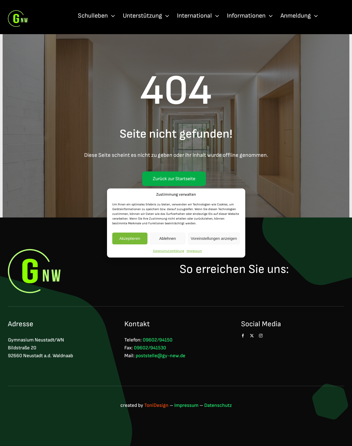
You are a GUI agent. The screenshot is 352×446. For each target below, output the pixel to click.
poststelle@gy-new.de (160, 356)
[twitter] (252, 336)
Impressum (194, 251)
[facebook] (243, 336)
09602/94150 (157, 340)
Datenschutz (218, 405)
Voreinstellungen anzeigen (214, 238)
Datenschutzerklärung (168, 251)
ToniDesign (156, 405)
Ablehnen (167, 238)
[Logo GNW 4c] (18, 13)
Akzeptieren (129, 238)
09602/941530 (150, 348)
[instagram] (261, 336)
